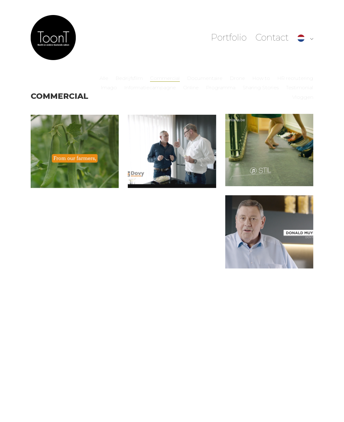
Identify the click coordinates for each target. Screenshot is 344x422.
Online (191, 87)
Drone (237, 78)
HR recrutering (295, 78)
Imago (109, 87)
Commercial (165, 78)
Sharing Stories (261, 87)
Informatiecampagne (150, 87)
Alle (104, 78)
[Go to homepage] (53, 37)
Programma (220, 87)
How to (261, 78)
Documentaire (205, 78)
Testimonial (299, 87)
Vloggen (302, 97)
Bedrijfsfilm (129, 78)
